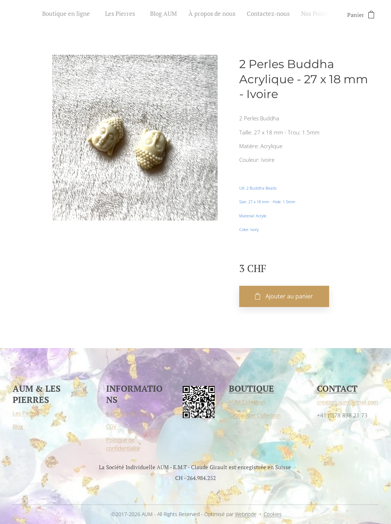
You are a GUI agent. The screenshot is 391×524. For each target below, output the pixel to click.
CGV (111, 426)
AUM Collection (247, 401)
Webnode (245, 514)
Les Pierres (26, 413)
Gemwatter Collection (255, 415)
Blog (18, 426)
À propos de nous (128, 413)
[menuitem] (264, 15)
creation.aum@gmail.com (347, 401)
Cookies (273, 514)
